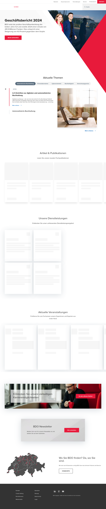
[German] (94, 1)
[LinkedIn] (55, 491)
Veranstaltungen (76, 1)
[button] (101, 2)
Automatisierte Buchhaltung (25, 84)
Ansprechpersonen (65, 1)
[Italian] (95, 1)
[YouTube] (63, 491)
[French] (90, 1)
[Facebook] (59, 491)
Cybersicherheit (56, 84)
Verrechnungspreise (83, 84)
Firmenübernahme (42, 84)
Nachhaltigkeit (69, 84)
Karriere (85, 1)
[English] (92, 1)
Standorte (56, 1)
